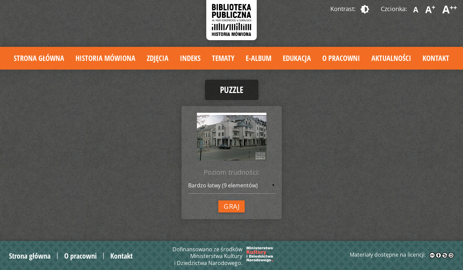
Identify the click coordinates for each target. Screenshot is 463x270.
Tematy (223, 58)
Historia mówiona (105, 58)
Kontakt (436, 58)
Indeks (190, 58)
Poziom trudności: (231, 172)
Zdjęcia (157, 58)
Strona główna (39, 58)
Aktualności (391, 58)
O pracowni (341, 58)
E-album (258, 58)
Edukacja (297, 58)
